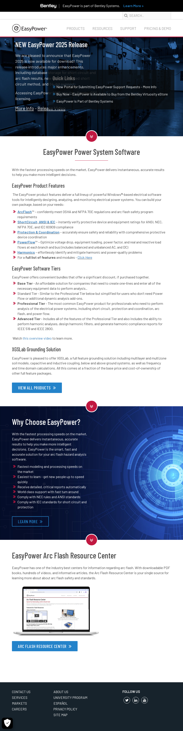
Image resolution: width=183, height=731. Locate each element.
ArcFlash (24, 212)
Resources (102, 28)
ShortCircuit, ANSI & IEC (36, 222)
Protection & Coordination (38, 232)
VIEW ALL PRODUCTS (34, 387)
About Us (60, 692)
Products (76, 28)
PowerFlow (26, 242)
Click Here (85, 257)
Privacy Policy (65, 709)
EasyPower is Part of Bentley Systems (83, 101)
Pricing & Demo (157, 28)
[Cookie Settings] (7, 723)
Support (128, 28)
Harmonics (26, 252)
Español (60, 703)
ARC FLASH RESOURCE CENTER (42, 646)
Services (19, 698)
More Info (24, 108)
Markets (19, 703)
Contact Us (21, 692)
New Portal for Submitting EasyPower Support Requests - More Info (104, 87)
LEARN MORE (28, 521)
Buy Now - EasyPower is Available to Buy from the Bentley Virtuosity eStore (110, 94)
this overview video (37, 338)
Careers (19, 709)
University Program (70, 698)
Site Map (60, 715)
